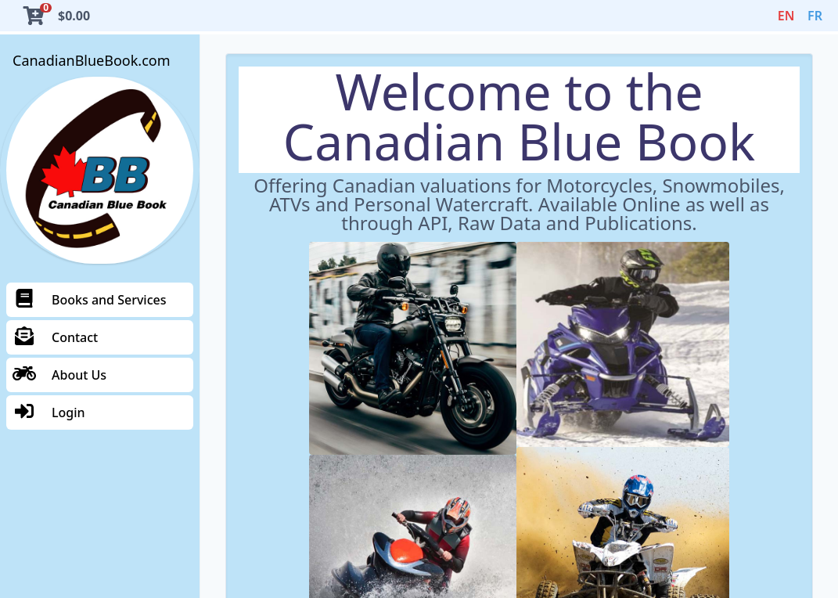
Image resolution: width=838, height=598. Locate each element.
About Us (59, 375)
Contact (55, 337)
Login (49, 412)
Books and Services (89, 300)
